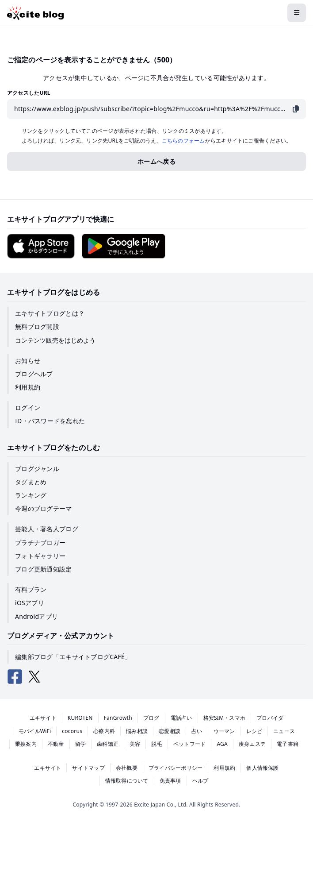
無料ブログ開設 (37, 326)
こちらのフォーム (183, 140)
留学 (80, 744)
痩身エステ (252, 744)
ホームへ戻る (156, 161)
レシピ (254, 731)
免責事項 (170, 780)
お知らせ (27, 360)
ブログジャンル (37, 468)
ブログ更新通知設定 (43, 569)
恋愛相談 (169, 731)
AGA (222, 744)
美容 (135, 744)
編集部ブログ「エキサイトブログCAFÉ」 (73, 656)
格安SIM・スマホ (224, 718)
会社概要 (126, 768)
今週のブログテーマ (43, 508)
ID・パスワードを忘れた (50, 421)
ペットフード (189, 744)
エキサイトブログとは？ (49, 313)
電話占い (181, 718)
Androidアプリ (36, 616)
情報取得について (127, 780)
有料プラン (30, 589)
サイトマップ (88, 768)
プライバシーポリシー (175, 768)
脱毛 (156, 744)
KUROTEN (80, 718)
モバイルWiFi (35, 731)
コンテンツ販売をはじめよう (55, 340)
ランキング (30, 495)
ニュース (284, 731)
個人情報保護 (262, 768)
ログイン (27, 407)
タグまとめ (30, 482)
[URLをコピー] (296, 109)
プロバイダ (269, 718)
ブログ (151, 718)
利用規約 (27, 387)
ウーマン (224, 731)
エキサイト (43, 718)
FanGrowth (118, 718)
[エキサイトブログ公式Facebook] (15, 677)
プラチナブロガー (40, 542)
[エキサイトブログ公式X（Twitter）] (34, 677)
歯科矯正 (107, 744)
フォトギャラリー (40, 556)
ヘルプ (200, 780)
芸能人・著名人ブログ (46, 529)
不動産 (56, 744)
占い (196, 731)
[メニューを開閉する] (296, 13)
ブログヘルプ (34, 374)
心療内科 (104, 731)
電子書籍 (287, 744)
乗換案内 (26, 744)
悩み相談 (137, 731)
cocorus (72, 731)
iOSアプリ (29, 602)
